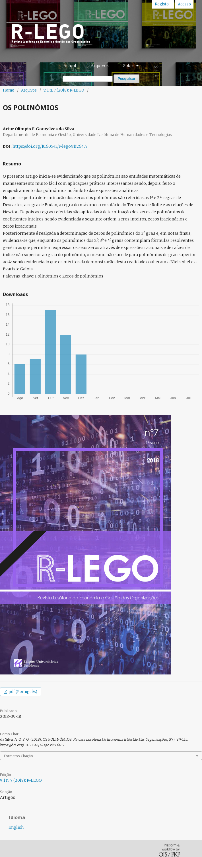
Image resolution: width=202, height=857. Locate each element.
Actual (69, 65)
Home (8, 90)
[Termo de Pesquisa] (88, 79)
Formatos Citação (18, 755)
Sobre (129, 65)
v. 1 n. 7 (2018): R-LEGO (64, 90)
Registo (162, 4)
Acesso (184, 4)
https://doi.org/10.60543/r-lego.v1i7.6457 (50, 146)
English (16, 827)
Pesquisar (126, 78)
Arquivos (100, 65)
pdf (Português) (22, 691)
